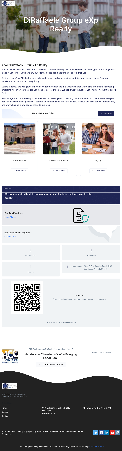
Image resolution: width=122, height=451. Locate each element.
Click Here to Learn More (50, 364)
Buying (98, 160)
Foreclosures (19, 160)
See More (106, 113)
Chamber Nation (96, 446)
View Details (19, 171)
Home (4, 408)
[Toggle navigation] (117, 3)
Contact (5, 416)
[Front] (9, 3)
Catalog (5, 412)
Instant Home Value (58, 160)
